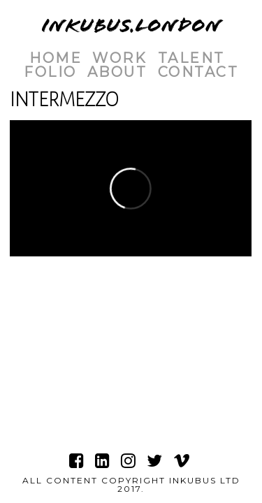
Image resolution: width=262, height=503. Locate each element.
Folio (50, 72)
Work (119, 58)
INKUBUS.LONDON (131, 25)
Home (55, 58)
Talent (191, 58)
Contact (198, 72)
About (117, 72)
